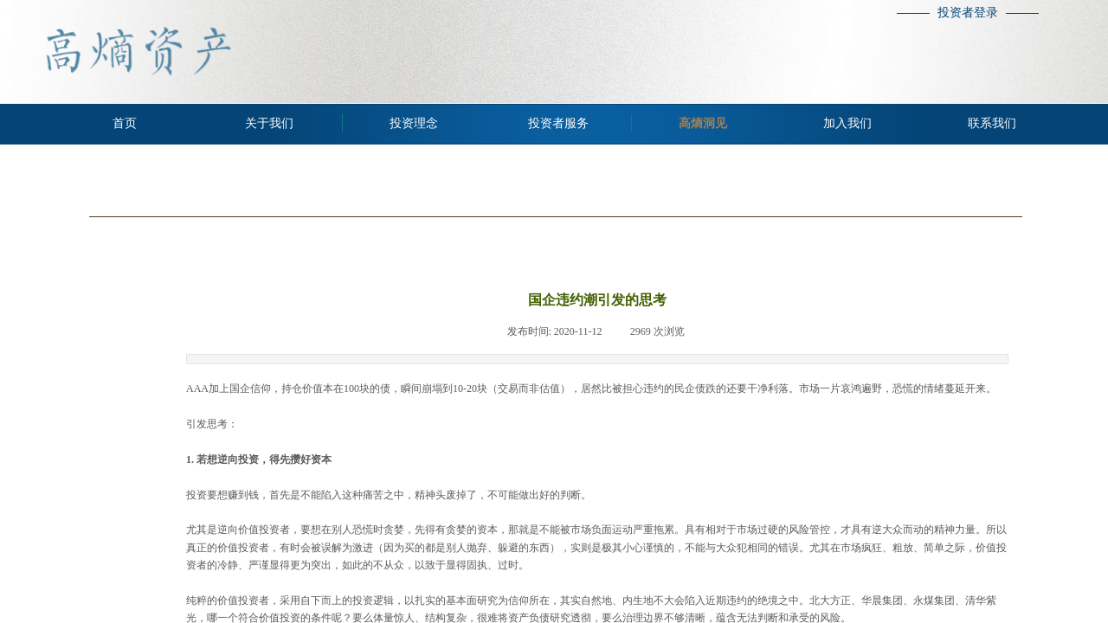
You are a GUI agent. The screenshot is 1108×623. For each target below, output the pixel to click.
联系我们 (992, 123)
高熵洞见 (703, 123)
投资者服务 (558, 123)
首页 (125, 123)
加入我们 (847, 123)
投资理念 (414, 123)
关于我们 (269, 123)
